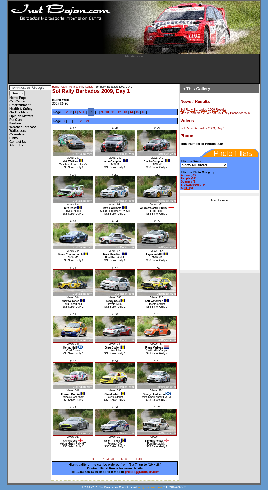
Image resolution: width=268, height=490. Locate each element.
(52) (188, 178)
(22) (188, 175)
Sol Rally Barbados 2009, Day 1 (202, 128)
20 (81, 121)
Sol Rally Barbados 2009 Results (203, 109)
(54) (193, 184)
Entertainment (20, 105)
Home (55, 86)
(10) (187, 187)
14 (131, 112)
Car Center (17, 101)
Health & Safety (20, 109)
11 (113, 112)
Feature (15, 123)
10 (107, 112)
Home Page (17, 98)
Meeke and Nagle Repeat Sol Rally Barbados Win (215, 113)
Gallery (89, 86)
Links (13, 138)
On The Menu (19, 112)
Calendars (17, 134)
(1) (188, 181)
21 (88, 121)
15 (137, 112)
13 (125, 112)
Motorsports (76, 86)
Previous (108, 459)
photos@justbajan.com (142, 472)
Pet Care (15, 120)
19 (75, 121)
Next (124, 459)
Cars (64, 86)
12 (119, 112)
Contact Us (17, 142)
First (91, 459)
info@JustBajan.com (150, 487)
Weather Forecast (22, 127)
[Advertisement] (134, 69)
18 (69, 121)
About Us (16, 145)
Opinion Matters (21, 116)
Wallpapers (17, 131)
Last (139, 459)
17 (63, 121)
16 (143, 112)
